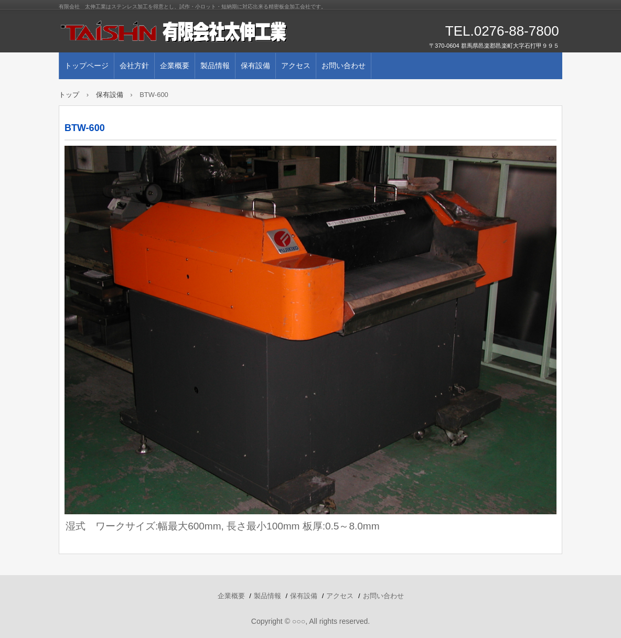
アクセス (295, 65)
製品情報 (215, 65)
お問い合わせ (344, 65)
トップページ (87, 65)
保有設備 (255, 65)
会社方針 (134, 65)
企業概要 (174, 65)
